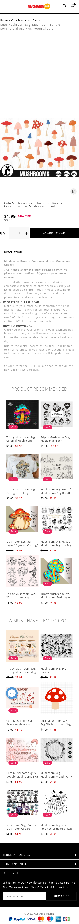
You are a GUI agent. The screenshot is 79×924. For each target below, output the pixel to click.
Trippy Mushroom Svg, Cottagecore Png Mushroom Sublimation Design (21, 495)
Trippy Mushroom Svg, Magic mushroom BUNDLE (55, 440)
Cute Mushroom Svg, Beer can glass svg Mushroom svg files (19, 724)
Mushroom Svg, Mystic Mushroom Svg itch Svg (56, 543)
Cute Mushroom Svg (24, 20)
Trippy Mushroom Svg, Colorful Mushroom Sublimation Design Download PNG (21, 442)
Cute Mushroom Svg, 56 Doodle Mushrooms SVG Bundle (22, 776)
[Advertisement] (39, 76)
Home (4, 20)
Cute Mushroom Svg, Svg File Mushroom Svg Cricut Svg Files (56, 724)
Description (41, 253)
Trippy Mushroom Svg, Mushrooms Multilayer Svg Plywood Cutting (55, 597)
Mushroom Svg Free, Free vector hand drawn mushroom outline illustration (56, 830)
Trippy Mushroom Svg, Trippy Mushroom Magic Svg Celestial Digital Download (22, 674)
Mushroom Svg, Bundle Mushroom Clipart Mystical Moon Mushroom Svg (21, 830)
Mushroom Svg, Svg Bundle (53, 670)
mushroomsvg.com (44, 913)
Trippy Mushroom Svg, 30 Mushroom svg (21, 595)
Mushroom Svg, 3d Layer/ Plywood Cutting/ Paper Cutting (22, 545)
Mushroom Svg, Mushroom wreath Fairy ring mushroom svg (56, 776)
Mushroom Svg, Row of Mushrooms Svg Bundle (56, 491)
